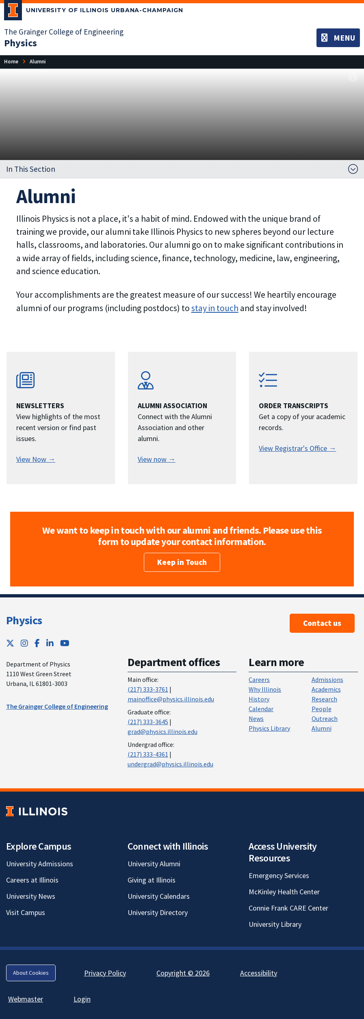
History (259, 699)
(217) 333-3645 (148, 722)
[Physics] (20, 43)
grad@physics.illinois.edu (162, 731)
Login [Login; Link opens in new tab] (82, 999)
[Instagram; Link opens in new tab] (24, 643)
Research (324, 699)
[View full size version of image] (353, 77)
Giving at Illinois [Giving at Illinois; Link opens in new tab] (152, 880)
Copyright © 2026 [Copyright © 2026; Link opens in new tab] (183, 973)
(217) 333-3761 (148, 689)
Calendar (261, 709)
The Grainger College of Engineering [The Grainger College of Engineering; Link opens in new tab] (64, 32)
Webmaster (25, 999)
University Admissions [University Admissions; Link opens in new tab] (39, 863)
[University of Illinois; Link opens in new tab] (36, 811)
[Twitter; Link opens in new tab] (10, 643)
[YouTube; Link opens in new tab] (64, 643)
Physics (24, 620)
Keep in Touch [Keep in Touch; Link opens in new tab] (182, 562)
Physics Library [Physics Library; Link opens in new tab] (269, 728)
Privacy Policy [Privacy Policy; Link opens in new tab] (105, 973)
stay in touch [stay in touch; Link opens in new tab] (214, 308)
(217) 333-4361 (148, 754)
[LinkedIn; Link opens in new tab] (50, 643)
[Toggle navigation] (338, 37)
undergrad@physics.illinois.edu (170, 764)
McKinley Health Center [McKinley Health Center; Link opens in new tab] (284, 891)
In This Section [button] (30, 169)
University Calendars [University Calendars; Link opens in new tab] (159, 896)
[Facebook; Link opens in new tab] (37, 643)
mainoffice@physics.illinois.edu (171, 699)
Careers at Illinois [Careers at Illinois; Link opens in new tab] (32, 880)
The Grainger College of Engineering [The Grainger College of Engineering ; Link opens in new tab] (57, 706)
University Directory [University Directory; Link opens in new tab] (158, 912)
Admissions (327, 679)
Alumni (322, 728)
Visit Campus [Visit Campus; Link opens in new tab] (25, 912)
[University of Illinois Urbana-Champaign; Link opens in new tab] (93, 11)
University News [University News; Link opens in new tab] (30, 896)
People (322, 709)
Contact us (322, 623)
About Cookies (31, 972)
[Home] (11, 61)
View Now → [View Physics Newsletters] (35, 459)
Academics (326, 689)
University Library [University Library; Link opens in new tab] (275, 924)
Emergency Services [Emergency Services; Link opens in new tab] (279, 875)
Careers (259, 679)
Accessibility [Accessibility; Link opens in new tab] (258, 973)
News (256, 718)
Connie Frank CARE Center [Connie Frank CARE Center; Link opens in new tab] (288, 908)
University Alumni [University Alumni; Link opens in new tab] (154, 863)
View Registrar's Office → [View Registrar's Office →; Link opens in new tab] (297, 448)
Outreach (325, 718)
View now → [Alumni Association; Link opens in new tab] (157, 459)
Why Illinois (265, 689)
